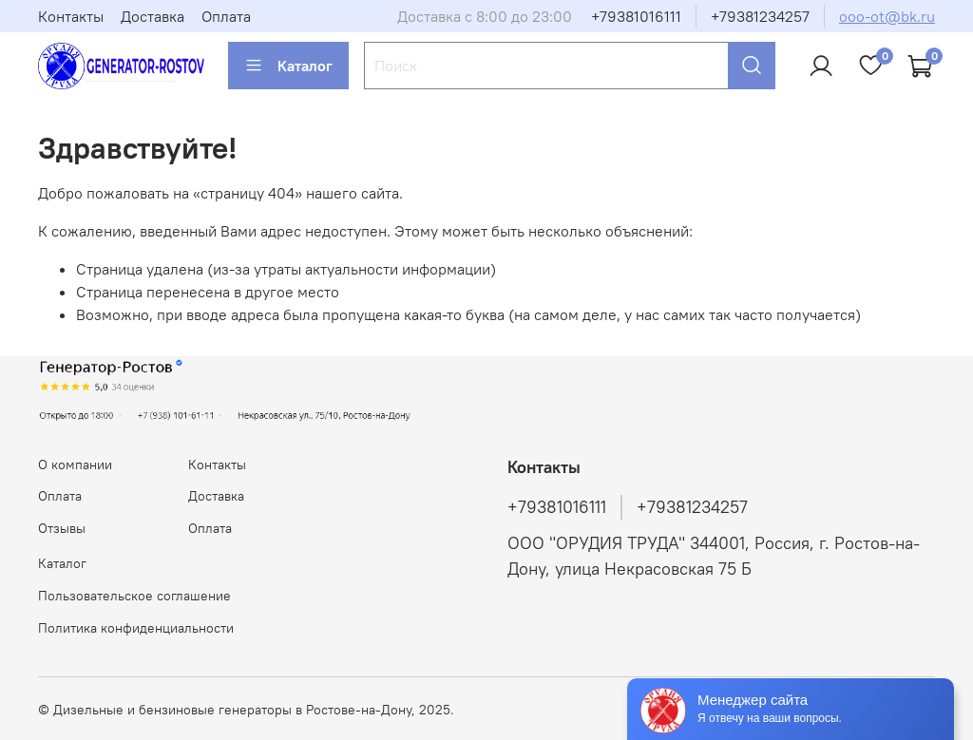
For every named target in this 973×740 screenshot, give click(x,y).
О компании (75, 464)
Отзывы (62, 528)
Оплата (226, 16)
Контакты (71, 16)
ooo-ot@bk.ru (887, 16)
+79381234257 (760, 16)
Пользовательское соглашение (134, 595)
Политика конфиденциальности (136, 627)
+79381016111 (636, 16)
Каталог (288, 65)
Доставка (152, 16)
